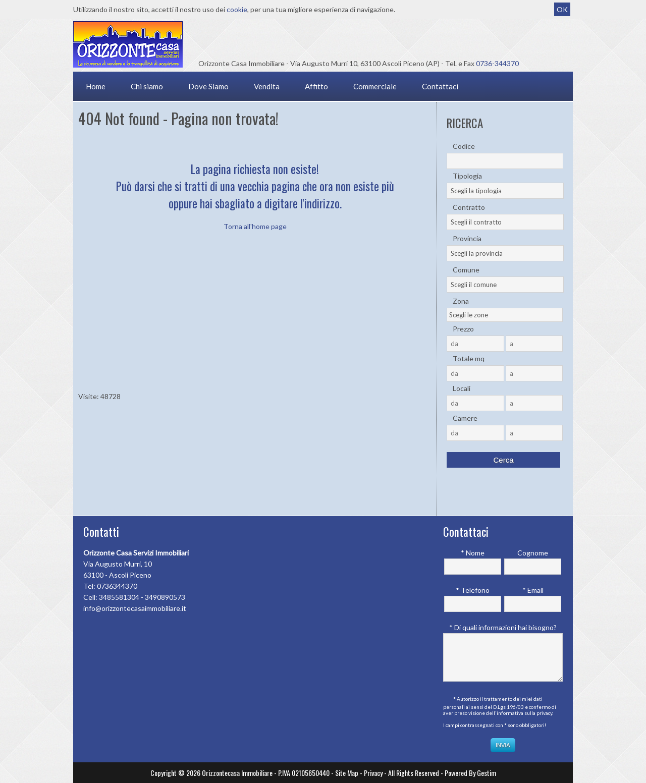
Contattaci (440, 86)
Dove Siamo (208, 86)
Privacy (373, 772)
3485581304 (119, 597)
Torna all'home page (255, 226)
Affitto (316, 86)
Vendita (267, 86)
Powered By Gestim (470, 772)
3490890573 (165, 597)
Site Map (346, 772)
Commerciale (375, 86)
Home (95, 86)
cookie (237, 9)
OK (562, 9)
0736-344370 (497, 63)
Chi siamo (147, 86)
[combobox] (505, 191)
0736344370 (117, 586)
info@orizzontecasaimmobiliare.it (134, 608)
